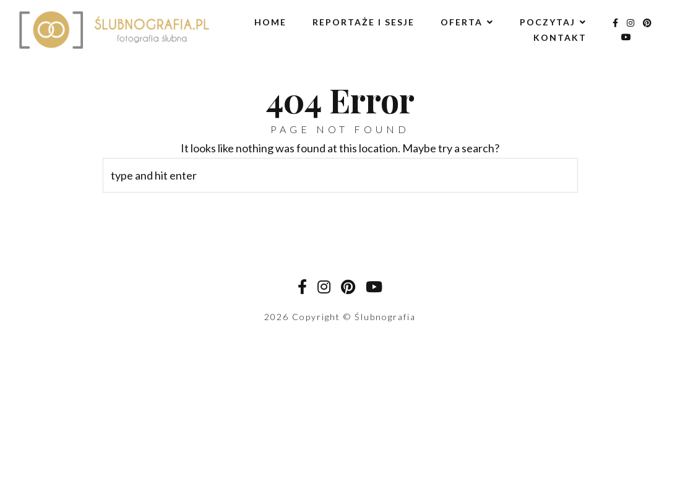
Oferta (462, 22)
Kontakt (560, 37)
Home (270, 22)
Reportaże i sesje (363, 22)
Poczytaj (547, 22)
